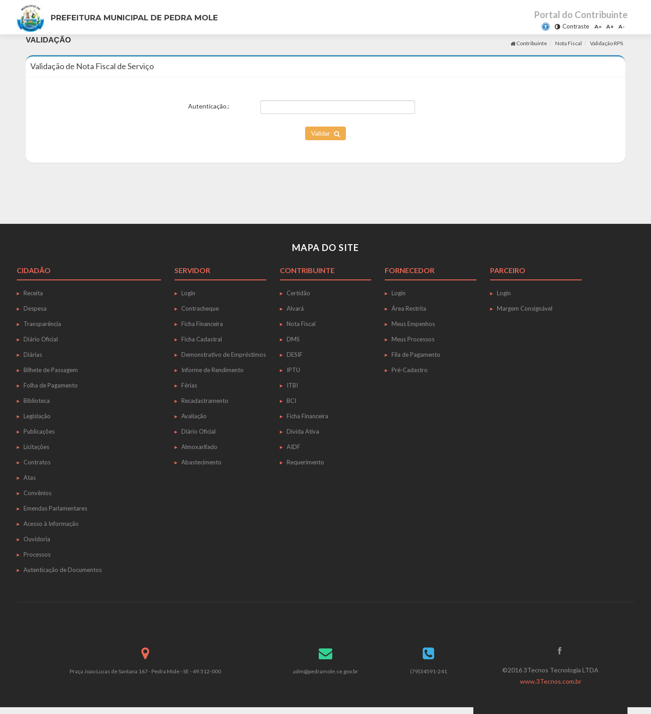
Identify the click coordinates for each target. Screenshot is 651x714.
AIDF (293, 446)
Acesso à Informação (51, 523)
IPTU (293, 370)
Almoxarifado (199, 446)
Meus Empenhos (413, 323)
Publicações (39, 431)
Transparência (42, 323)
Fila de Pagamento (416, 354)
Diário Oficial (41, 339)
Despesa (35, 308)
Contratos (37, 462)
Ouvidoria (37, 539)
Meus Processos (413, 339)
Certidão (298, 293)
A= (598, 26)
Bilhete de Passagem (51, 370)
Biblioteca (37, 400)
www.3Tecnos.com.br (550, 681)
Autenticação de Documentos (63, 569)
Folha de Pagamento (51, 385)
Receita (33, 293)
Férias (189, 385)
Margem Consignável (524, 308)
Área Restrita (409, 308)
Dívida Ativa (303, 431)
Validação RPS (606, 43)
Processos (37, 554)
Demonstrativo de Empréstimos (223, 354)
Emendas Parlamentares (55, 508)
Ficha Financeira (202, 323)
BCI (291, 400)
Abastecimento (201, 462)
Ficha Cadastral (201, 339)
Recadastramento (204, 400)
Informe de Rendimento (212, 370)
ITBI (292, 385)
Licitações (36, 446)
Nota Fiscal (568, 43)
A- (621, 26)
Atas (30, 477)
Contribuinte (528, 43)
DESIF (294, 354)
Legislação (37, 416)
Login (188, 293)
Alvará (295, 308)
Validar (325, 133)
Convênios (38, 492)
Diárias (33, 354)
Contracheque (200, 308)
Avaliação (194, 416)
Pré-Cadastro (410, 370)
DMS (293, 339)
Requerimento (305, 462)
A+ (610, 26)
